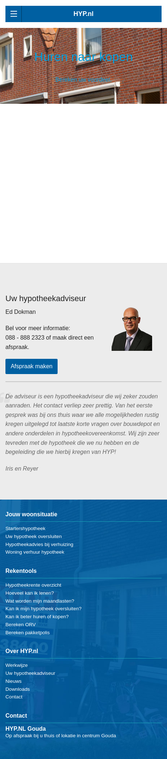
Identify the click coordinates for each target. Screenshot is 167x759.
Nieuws (13, 681)
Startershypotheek (25, 528)
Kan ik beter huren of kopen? (37, 616)
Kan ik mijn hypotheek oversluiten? (43, 608)
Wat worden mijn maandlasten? (39, 601)
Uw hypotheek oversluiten (33, 536)
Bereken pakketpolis (27, 632)
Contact (13, 696)
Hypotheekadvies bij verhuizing (39, 544)
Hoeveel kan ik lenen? (29, 593)
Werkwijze (16, 665)
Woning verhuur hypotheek (34, 552)
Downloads (17, 689)
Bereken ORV (20, 624)
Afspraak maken (32, 366)
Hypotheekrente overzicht (33, 585)
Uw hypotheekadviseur (30, 673)
